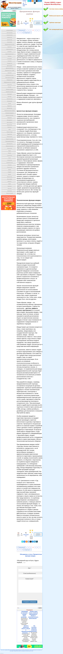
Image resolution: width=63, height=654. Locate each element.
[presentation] (29, 597)
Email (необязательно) (29, 573)
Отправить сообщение (29, 601)
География (9, 58)
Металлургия (9, 122)
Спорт (9, 157)
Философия (9, 179)
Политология (9, 136)
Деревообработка (9, 68)
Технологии (9, 167)
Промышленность (9, 146)
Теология (9, 164)
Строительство (9, 162)
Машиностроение (9, 115)
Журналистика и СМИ (9, 70)
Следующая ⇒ (27, 32)
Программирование (9, 141)
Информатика (9, 79)
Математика (9, 108)
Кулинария (9, 94)
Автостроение (9, 32)
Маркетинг (9, 105)
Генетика (9, 56)
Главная (24, 0)
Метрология (9, 124)
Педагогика (9, 134)
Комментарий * (29, 578)
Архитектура (9, 39)
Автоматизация (9, 30)
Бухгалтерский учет (10, 53)
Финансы (9, 181)
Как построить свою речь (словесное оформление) (33, 628)
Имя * (29, 568)
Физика (9, 174)
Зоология (9, 72)
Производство (9, 143)
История (9, 87)
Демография (9, 65)
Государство (9, 63)
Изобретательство (9, 75)
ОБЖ (10, 129)
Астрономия (9, 42)
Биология (9, 46)
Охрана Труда (9, 131)
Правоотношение (9, 138)
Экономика (9, 190)
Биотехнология (9, 49)
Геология (9, 61)
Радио (9, 150)
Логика (9, 103)
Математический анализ (10, 110)
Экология (9, 188)
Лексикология (9, 98)
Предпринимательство (9, 44)
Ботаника (9, 51)
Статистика (9, 160)
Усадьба (9, 172)
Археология (9, 37)
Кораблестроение (9, 91)
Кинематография (9, 89)
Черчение (10, 186)
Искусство (9, 84)
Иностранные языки (9, 77)
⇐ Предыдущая (21, 30)
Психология (9, 148)
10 (22, 32)
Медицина (9, 117)
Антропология (9, 35)
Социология (9, 155)
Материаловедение (10, 113)
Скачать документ (38, 23)
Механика (10, 127)
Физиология (9, 176)
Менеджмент (9, 120)
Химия (9, 183)
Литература (9, 101)
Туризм (9, 169)
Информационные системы (9, 82)
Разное (9, 153)
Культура (9, 96)
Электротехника (9, 193)
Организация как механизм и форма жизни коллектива (24, 614)
